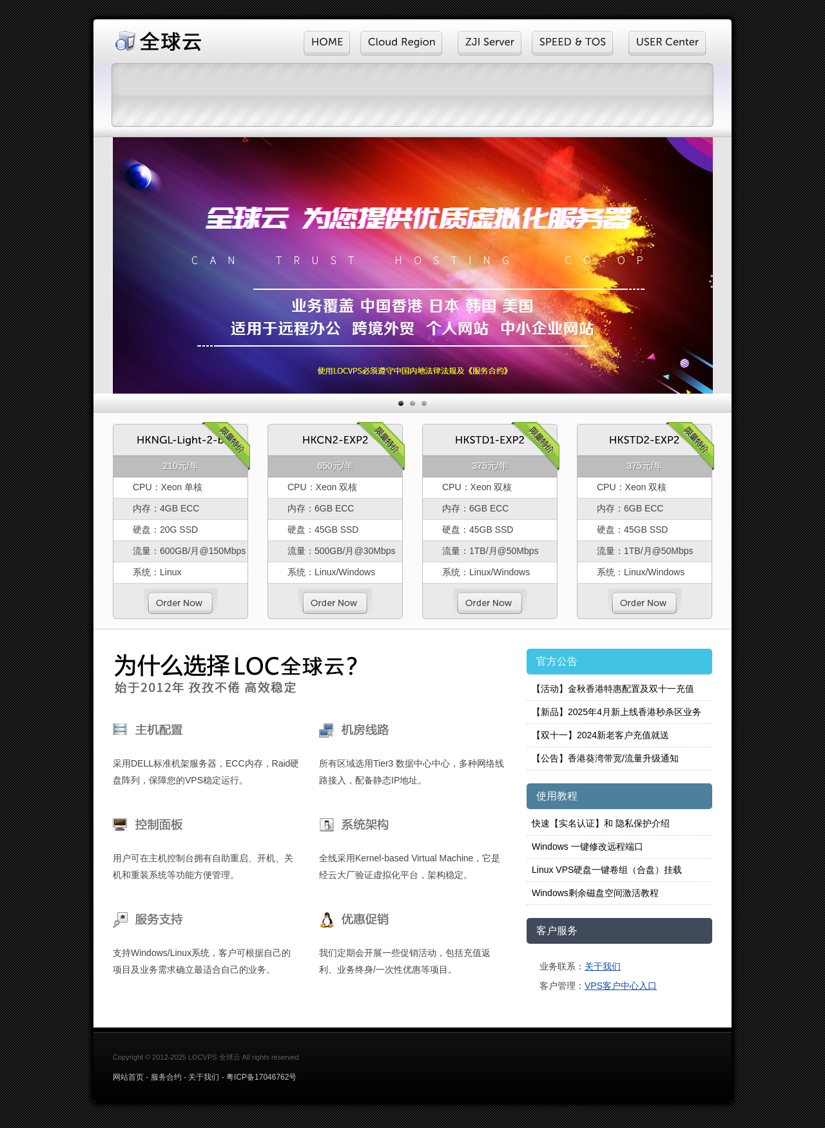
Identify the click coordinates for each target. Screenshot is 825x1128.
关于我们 (603, 966)
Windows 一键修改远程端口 (587, 846)
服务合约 (166, 1077)
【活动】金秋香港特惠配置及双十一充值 (613, 688)
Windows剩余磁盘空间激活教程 (595, 893)
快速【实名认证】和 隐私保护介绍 (601, 823)
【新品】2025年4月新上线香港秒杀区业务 (616, 712)
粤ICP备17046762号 (261, 1077)
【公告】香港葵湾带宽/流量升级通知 (605, 758)
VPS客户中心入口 (621, 985)
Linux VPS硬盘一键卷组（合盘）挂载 (607, 870)
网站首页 (128, 1077)
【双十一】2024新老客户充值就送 (600, 735)
